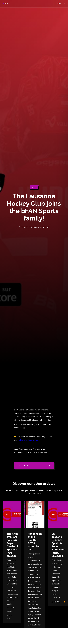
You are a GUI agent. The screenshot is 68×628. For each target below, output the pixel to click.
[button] (60, 3)
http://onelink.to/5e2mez (29, 440)
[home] (5, 3)
